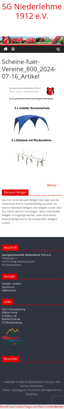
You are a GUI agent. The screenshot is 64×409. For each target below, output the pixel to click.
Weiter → (53, 185)
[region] (32, 28)
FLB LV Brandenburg (13, 309)
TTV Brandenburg (12, 322)
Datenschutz (9, 290)
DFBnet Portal (9, 312)
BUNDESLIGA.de (11, 319)
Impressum (8, 287)
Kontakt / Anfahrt (12, 283)
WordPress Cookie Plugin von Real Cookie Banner (31, 406)
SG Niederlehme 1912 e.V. (32, 11)
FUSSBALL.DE (9, 315)
